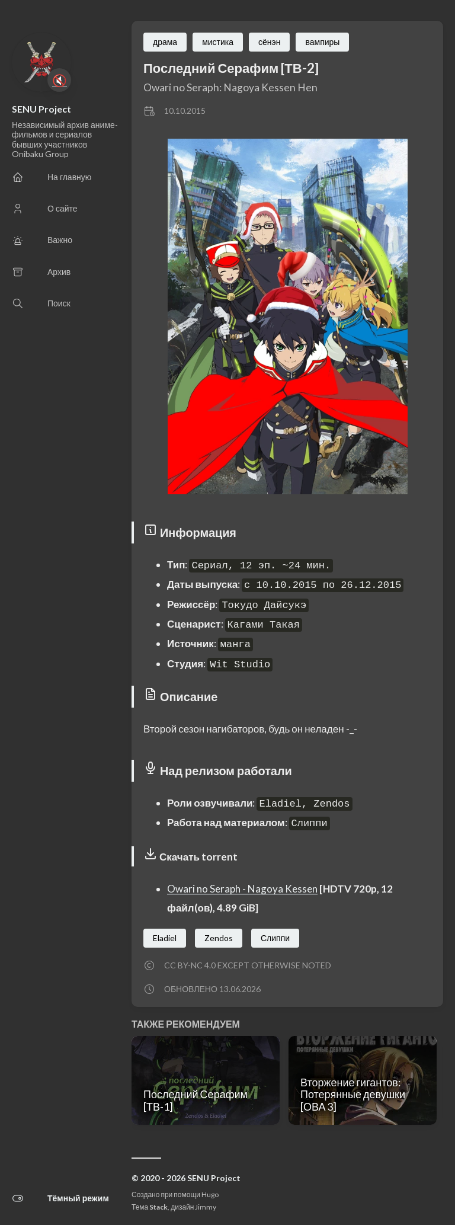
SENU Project (41, 108)
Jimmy (205, 1206)
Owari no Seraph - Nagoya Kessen (242, 888)
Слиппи (275, 938)
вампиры (322, 42)
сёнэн (269, 42)
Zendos (218, 938)
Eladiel (165, 938)
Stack (158, 1206)
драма (165, 42)
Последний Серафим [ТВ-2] (231, 68)
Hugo (210, 1194)
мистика (217, 42)
